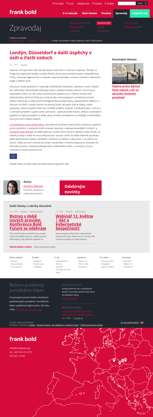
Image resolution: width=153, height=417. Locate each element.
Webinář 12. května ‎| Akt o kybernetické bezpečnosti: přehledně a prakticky (74, 226)
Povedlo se (78, 318)
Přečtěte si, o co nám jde (28, 309)
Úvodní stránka (16, 40)
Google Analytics (44, 325)
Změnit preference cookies (92, 325)
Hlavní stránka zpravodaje (45, 246)
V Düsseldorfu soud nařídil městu (27, 124)
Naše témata (89, 13)
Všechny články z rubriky (21, 246)
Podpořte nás (139, 13)
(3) (101, 26)
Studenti (109, 3)
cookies (32, 325)
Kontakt (96, 3)
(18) (74, 30)
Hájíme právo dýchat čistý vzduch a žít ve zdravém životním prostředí (127, 81)
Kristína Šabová (33, 186)
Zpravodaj (121, 13)
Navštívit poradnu (70, 298)
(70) (77, 26)
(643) (104, 23)
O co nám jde (70, 13)
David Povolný (80, 211)
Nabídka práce (83, 3)
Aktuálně (44, 40)
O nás (70, 3)
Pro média (58, 3)
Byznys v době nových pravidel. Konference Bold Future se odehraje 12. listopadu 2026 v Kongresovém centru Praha (29, 228)
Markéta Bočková (36, 211)
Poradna (106, 13)
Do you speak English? (130, 322)
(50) (133, 26)
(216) (103, 30)
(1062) (80, 23)
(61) (131, 23)
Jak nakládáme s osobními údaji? (65, 325)
